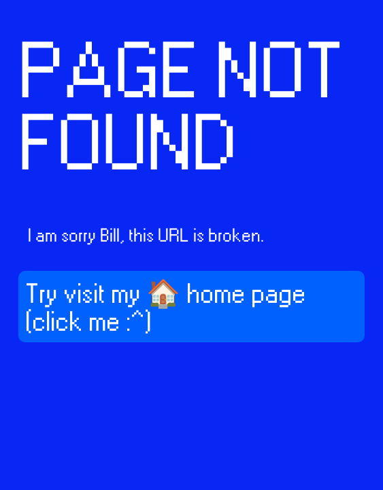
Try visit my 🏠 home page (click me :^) (165, 309)
